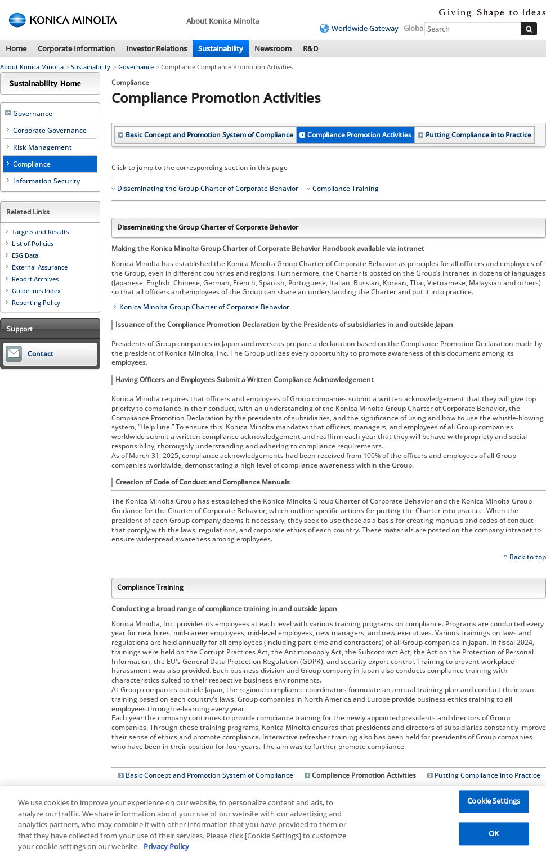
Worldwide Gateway (365, 28)
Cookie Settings (493, 803)
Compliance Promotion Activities (359, 135)
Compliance (32, 164)
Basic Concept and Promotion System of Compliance (209, 135)
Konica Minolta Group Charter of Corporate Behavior (204, 307)
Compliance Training (345, 188)
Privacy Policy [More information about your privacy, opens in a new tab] (166, 849)
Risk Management (42, 147)
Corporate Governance (50, 130)
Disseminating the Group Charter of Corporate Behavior (207, 188)
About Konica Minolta (32, 66)
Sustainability (220, 48)
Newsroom (273, 48)
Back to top (527, 557)
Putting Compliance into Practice (478, 135)
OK (494, 836)
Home (16, 48)
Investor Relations (156, 48)
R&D (310, 48)
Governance (136, 66)
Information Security (46, 181)
